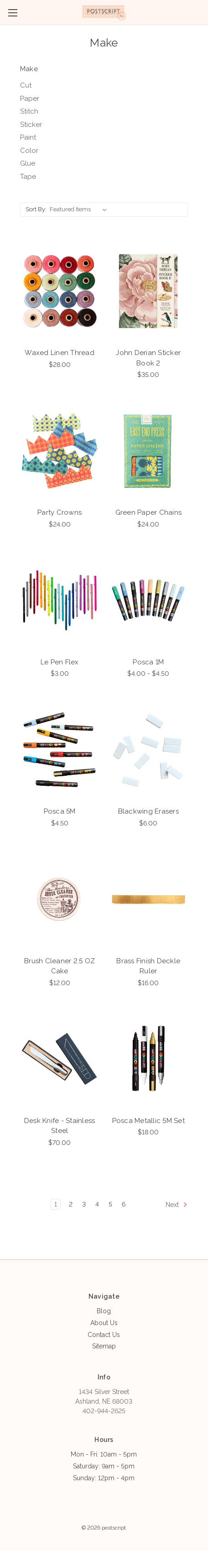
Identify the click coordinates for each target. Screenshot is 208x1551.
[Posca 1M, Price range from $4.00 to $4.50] (148, 600)
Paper (29, 98)
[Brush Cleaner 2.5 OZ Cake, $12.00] (59, 899)
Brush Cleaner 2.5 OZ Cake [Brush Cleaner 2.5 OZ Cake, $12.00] (59, 966)
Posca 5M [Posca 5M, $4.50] (60, 811)
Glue (27, 163)
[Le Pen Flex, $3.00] (59, 600)
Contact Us (104, 1334)
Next (176, 1204)
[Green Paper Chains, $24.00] (148, 450)
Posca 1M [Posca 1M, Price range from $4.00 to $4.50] (148, 662)
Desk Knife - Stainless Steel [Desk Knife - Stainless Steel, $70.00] (59, 1126)
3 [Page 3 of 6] (84, 1204)
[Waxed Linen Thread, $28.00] (59, 290)
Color (29, 150)
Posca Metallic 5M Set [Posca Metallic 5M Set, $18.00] (148, 1121)
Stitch (29, 111)
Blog (104, 1311)
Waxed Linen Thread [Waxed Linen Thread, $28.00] (59, 353)
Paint (28, 137)
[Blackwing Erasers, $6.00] (148, 749)
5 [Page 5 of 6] (110, 1204)
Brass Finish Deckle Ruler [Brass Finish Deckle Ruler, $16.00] (148, 966)
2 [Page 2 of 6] (71, 1204)
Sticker (31, 124)
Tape (28, 176)
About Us (104, 1322)
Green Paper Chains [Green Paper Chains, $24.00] (148, 512)
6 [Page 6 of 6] (123, 1204)
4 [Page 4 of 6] (97, 1204)
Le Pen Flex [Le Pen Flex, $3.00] (60, 662)
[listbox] (80, 209)
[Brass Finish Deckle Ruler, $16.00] (148, 899)
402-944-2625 (104, 1411)
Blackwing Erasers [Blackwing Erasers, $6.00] (148, 811)
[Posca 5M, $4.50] (59, 749)
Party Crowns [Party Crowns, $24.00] (59, 512)
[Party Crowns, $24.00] (59, 450)
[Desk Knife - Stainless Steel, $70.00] (59, 1058)
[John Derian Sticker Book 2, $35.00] (148, 290)
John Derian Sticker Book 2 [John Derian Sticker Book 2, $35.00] (148, 358)
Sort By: (36, 209)
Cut (25, 85)
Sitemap (104, 1346)
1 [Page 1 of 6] (55, 1204)
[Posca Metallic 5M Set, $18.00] (148, 1058)
